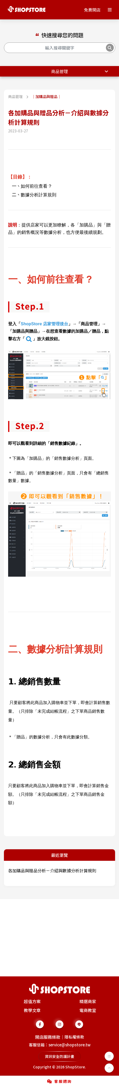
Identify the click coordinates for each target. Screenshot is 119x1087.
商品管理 (59, 71)
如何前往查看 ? (36, 186)
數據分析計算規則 (38, 194)
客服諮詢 (59, 1081)
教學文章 (32, 1010)
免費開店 (92, 10)
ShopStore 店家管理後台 (44, 324)
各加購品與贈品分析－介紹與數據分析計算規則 (52, 870)
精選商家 (87, 1001)
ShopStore (75, 1066)
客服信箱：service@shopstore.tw (59, 1044)
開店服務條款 (47, 1037)
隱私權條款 (74, 1037)
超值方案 (32, 1001)
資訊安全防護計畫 (59, 1056)
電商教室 (87, 1010)
